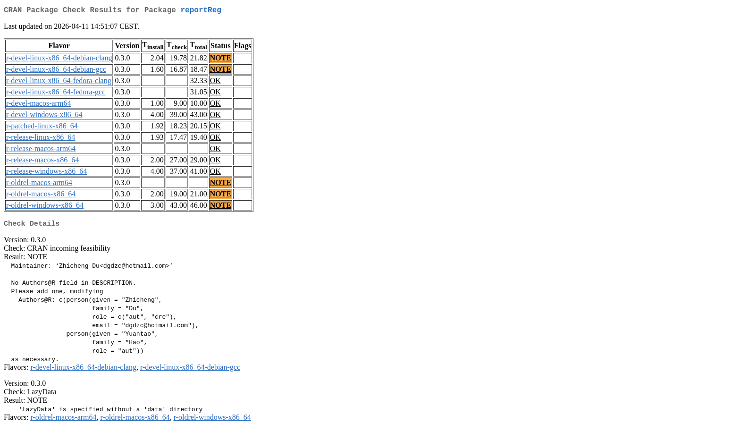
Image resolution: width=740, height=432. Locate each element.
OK (215, 82)
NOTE (220, 60)
